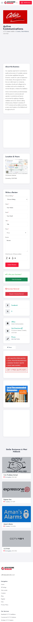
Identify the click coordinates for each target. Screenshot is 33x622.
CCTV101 (7, 549)
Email (6, 212)
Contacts (3, 593)
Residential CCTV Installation (8, 614)
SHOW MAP (16, 167)
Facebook (14, 305)
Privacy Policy (4, 605)
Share (9, 347)
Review (7, 237)
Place (6, 229)
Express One (7, 500)
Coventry (18, 31)
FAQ (2, 602)
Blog (2, 596)
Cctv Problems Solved (11, 475)
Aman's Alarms (8, 524)
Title (6, 221)
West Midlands (25, 31)
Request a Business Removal (16, 294)
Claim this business (16, 279)
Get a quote (4, 590)
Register (3, 599)
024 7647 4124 (15, 339)
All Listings (3, 587)
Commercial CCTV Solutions (8, 617)
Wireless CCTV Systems (7, 620)
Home (2, 584)
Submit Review (12, 265)
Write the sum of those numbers (13, 254)
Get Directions (17, 328)
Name (6, 204)
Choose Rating (9, 196)
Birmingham (8, 477)
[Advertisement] (16, 48)
